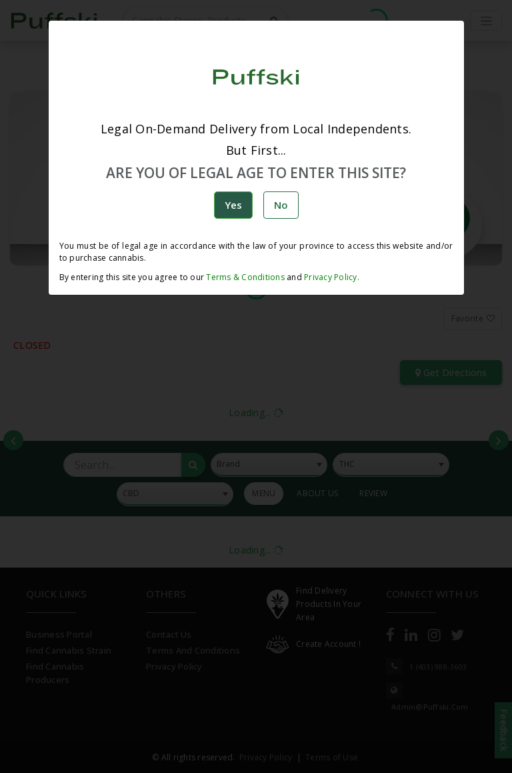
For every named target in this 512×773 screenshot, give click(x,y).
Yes (233, 204)
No (281, 204)
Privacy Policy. (330, 277)
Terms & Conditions (245, 277)
